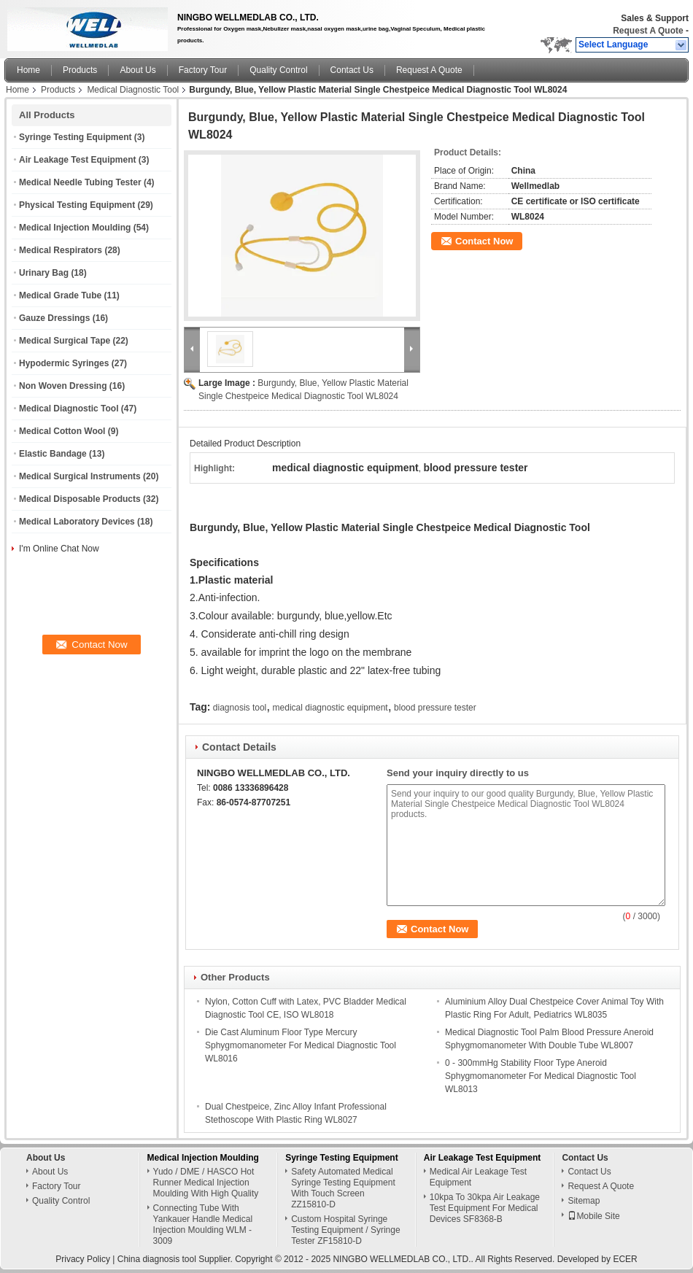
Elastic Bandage (53, 454)
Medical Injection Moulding (75, 228)
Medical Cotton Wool (62, 431)
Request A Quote (648, 31)
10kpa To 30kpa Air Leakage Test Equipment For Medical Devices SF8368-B (485, 1208)
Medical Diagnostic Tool (133, 90)
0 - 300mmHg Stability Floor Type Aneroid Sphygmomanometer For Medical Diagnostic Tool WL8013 (540, 1076)
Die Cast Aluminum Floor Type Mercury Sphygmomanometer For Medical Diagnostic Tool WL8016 (300, 1045)
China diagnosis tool (156, 1259)
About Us (137, 70)
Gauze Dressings (54, 318)
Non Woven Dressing (63, 386)
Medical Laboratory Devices (77, 521)
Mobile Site (593, 1216)
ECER (625, 1259)
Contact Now (484, 241)
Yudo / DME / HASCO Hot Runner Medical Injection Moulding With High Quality (206, 1182)
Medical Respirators (60, 250)
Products (80, 70)
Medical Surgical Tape (64, 341)
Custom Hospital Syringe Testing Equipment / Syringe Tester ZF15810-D (345, 1230)
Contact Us (351, 70)
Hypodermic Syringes (64, 363)
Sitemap (584, 1201)
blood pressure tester (435, 708)
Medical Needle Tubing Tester (80, 182)
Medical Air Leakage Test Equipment (478, 1177)
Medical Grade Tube (60, 295)
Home (28, 70)
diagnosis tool (239, 708)
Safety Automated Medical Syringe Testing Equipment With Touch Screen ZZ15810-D (343, 1188)
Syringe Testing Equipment (75, 137)
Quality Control (278, 70)
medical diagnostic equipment (330, 708)
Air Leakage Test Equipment (77, 160)
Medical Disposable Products (80, 499)
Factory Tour (203, 70)
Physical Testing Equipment (77, 205)
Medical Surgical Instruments (80, 476)
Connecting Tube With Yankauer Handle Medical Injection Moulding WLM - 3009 (203, 1224)
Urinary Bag (44, 273)
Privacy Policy (82, 1259)
